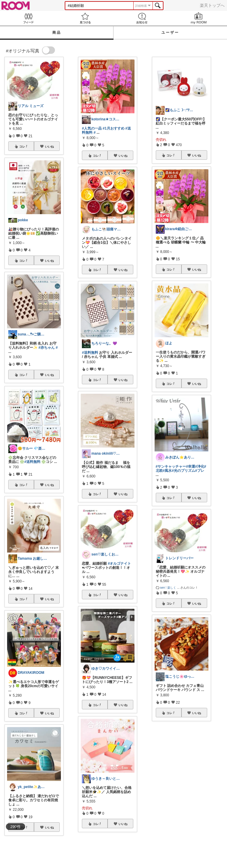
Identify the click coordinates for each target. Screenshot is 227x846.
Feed (28, 18)
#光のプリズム (183, 471)
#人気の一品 (92, 128)
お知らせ (142, 18)
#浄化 (199, 466)
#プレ (199, 471)
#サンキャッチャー (171, 466)
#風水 (167, 471)
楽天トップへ (212, 5)
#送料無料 (32, 462)
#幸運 (190, 466)
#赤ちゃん (46, 347)
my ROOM (198, 18)
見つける (85, 18)
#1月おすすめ (113, 128)
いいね (49, 146)
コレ (23, 146)
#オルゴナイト (119, 563)
